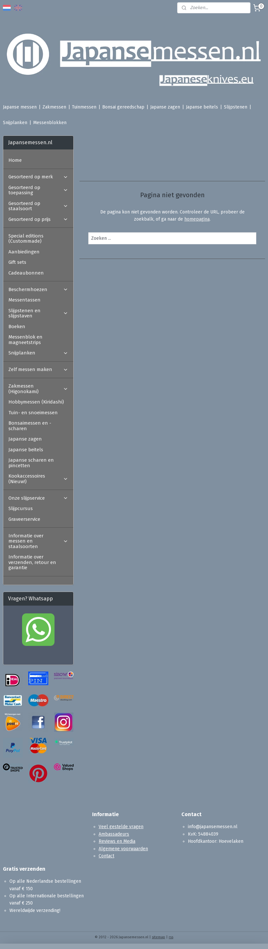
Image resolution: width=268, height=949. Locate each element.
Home (15, 160)
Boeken (16, 326)
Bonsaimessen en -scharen (29, 425)
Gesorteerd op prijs (38, 219)
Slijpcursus (20, 508)
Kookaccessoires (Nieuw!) (38, 478)
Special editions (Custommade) (25, 238)
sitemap (158, 937)
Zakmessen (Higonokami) (38, 388)
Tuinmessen (84, 107)
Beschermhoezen (38, 289)
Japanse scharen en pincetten (31, 462)
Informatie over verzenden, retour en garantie (32, 562)
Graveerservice (24, 519)
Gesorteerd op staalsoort (38, 206)
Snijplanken (15, 122)
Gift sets (17, 262)
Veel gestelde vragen (121, 826)
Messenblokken (50, 122)
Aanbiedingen (24, 252)
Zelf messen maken (38, 369)
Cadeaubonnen (26, 273)
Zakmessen (54, 107)
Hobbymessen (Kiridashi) (36, 402)
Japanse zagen (165, 107)
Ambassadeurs (114, 834)
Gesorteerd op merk (38, 177)
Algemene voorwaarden (123, 849)
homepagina (197, 219)
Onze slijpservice (38, 498)
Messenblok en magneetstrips (25, 339)
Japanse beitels (202, 107)
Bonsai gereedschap (123, 107)
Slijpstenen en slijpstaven (38, 313)
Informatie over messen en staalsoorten (38, 541)
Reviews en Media (117, 841)
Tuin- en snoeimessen (33, 413)
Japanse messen (20, 107)
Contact (106, 856)
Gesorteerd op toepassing (38, 190)
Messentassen (24, 300)
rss (171, 937)
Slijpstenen (235, 107)
